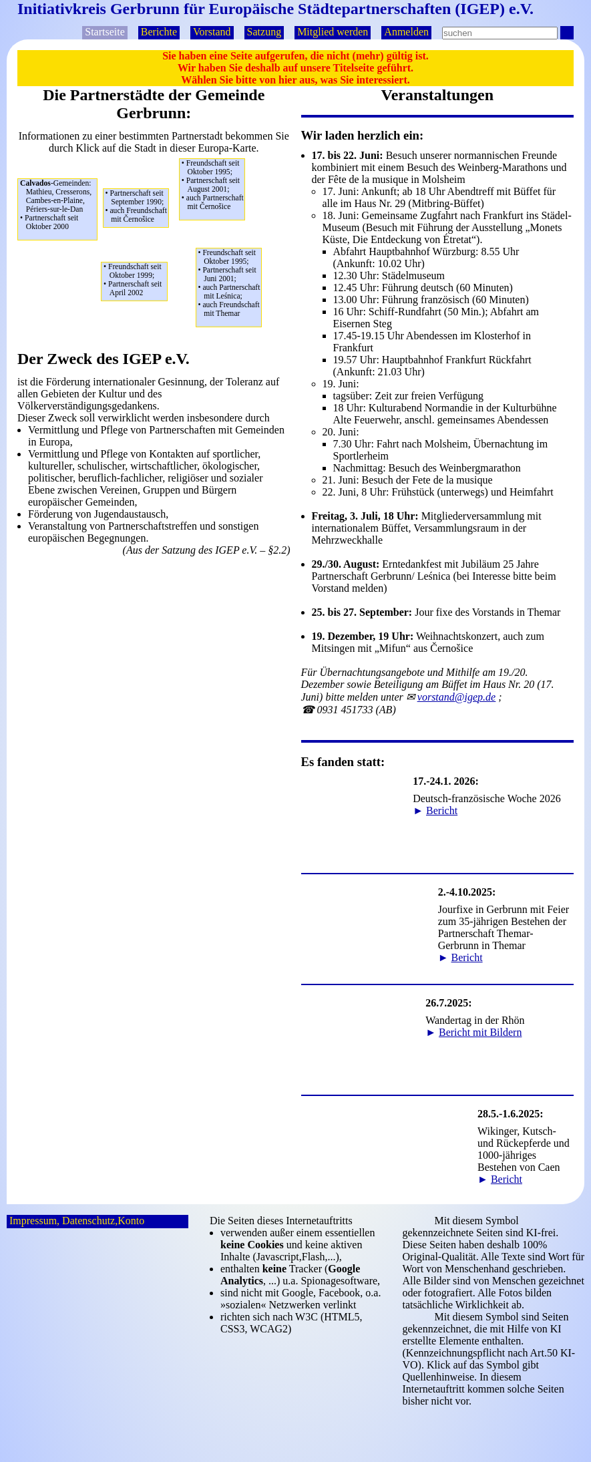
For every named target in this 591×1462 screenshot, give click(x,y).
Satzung (264, 31)
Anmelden (406, 31)
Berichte (159, 31)
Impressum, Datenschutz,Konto (76, 1220)
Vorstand (212, 31)
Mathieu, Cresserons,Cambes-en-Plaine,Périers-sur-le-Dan (58, 205)
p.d (456, 697)
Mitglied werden (332, 31)
